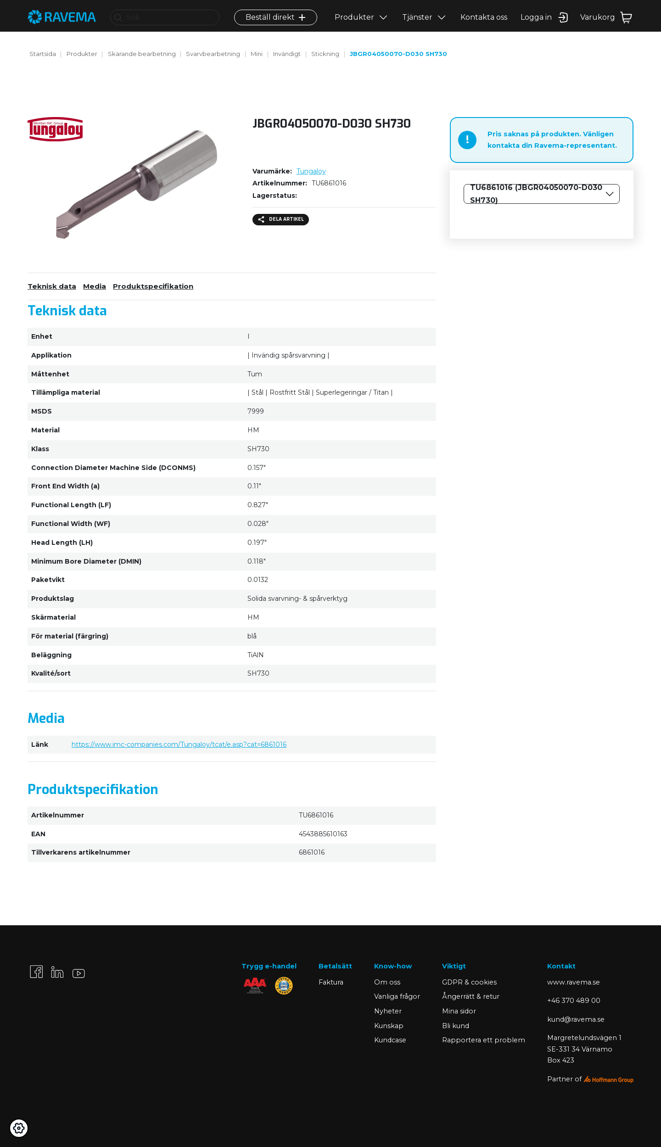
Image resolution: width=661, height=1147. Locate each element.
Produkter (354, 26)
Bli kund (455, 1026)
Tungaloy (311, 171)
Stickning (325, 53)
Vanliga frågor (397, 996)
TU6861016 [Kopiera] (329, 183)
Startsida (42, 53)
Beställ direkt (276, 26)
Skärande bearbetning (142, 53)
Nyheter (388, 1011)
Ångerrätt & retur (470, 996)
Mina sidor (459, 1011)
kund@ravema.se (576, 1019)
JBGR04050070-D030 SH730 (398, 53)
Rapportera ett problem (483, 1040)
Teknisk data (52, 286)
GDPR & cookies (469, 982)
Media (94, 286)
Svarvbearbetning (213, 53)
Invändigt (287, 53)
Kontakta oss (483, 26)
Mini (257, 53)
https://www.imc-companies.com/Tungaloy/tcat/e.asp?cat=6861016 (179, 744)
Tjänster (417, 26)
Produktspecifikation (153, 286)
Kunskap (388, 1026)
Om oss (387, 982)
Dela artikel (281, 219)
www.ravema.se (573, 982)
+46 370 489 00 (573, 1000)
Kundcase (390, 1040)
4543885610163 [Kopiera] (323, 834)
